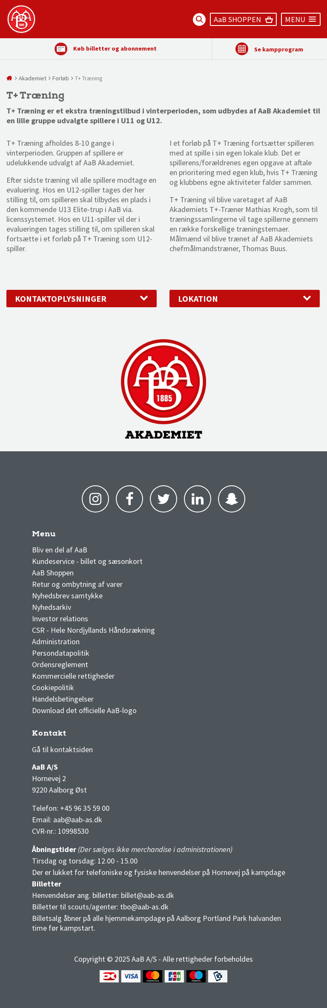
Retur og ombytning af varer (77, 584)
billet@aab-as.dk (147, 895)
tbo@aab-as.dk (144, 907)
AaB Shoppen (53, 573)
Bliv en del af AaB (59, 550)
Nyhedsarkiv (51, 607)
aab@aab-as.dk (77, 819)
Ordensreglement (61, 664)
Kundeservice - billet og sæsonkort (87, 561)
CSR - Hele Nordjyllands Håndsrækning (93, 630)
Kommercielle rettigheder (73, 676)
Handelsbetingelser (63, 699)
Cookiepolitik (53, 687)
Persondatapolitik (60, 653)
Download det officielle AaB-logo (84, 710)
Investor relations (60, 618)
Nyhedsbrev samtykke (67, 595)
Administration (56, 641)
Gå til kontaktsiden (62, 749)
